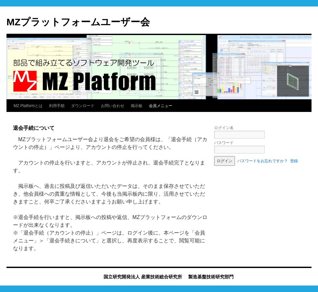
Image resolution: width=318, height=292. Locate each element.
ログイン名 (224, 128)
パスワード (224, 142)
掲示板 (136, 105)
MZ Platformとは (28, 105)
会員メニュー (160, 105)
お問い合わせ (112, 105)
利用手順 (57, 105)
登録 (294, 161)
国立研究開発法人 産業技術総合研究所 (143, 276)
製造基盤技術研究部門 (211, 276)
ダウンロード (82, 105)
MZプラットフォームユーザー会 (78, 22)
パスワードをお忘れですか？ (262, 161)
